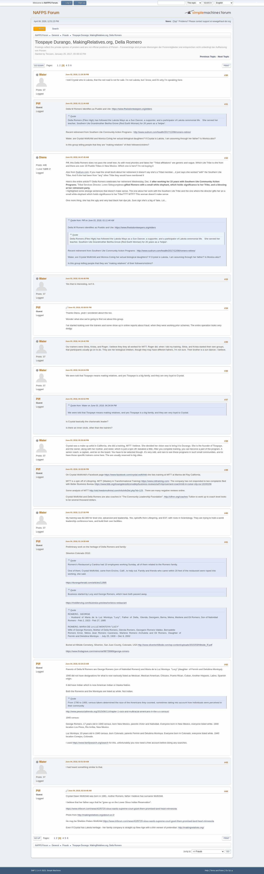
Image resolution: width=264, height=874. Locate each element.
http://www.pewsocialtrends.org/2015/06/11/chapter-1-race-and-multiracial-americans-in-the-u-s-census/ (117, 711)
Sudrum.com (82, 172)
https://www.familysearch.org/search (90, 742)
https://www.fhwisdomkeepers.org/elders (132, 109)
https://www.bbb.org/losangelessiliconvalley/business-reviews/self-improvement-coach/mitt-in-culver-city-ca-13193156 (153, 484)
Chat (175, 21)
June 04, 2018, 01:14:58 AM (77, 541)
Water (42, 74)
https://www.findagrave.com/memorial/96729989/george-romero (97, 651)
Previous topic (208, 56)
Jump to (187, 851)
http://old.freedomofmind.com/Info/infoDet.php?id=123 (116, 490)
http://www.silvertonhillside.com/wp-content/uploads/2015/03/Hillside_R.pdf (175, 645)
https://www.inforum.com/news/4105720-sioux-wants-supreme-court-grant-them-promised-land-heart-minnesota (121, 808)
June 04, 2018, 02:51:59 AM (77, 762)
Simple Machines (54, 870)
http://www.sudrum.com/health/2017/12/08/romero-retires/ (162, 132)
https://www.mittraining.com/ (155, 481)
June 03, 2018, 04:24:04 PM (77, 370)
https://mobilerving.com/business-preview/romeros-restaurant (96, 603)
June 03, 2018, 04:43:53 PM (77, 399)
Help (207, 870)
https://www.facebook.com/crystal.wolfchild (125, 474)
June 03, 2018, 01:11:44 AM (77, 103)
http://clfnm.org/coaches (176, 496)
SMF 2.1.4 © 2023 (38, 870)
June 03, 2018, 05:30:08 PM (77, 440)
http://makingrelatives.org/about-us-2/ (95, 815)
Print (226, 66)
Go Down (39, 66)
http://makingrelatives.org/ (191, 827)
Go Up (37, 838)
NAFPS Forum (46, 12)
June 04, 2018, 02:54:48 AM (80, 791)
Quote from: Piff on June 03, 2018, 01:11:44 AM (92, 220)
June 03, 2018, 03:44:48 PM (77, 278)
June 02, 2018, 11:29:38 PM (77, 74)
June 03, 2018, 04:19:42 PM (77, 341)
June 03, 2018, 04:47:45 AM (77, 157)
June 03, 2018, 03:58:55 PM (79, 307)
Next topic (223, 56)
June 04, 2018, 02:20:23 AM (77, 664)
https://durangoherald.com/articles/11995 (86, 582)
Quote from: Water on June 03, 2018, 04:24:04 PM (93, 405)
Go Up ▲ (229, 870)
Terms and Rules (217, 870)
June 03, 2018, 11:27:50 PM (77, 512)
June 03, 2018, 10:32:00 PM (77, 469)
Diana (42, 157)
